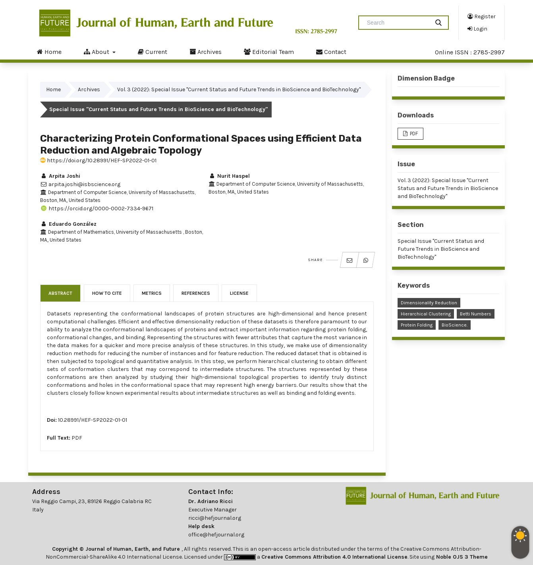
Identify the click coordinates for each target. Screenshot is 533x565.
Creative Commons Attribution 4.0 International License (334, 556)
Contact (331, 51)
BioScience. (454, 325)
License (239, 293)
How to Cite (107, 293)
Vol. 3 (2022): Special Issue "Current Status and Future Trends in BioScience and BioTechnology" (239, 89)
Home (49, 51)
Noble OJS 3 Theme (461, 556)
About (97, 51)
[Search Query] (397, 22)
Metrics (152, 293)
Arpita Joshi (60, 176)
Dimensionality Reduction (429, 303)
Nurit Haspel (229, 176)
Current (152, 51)
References (196, 293)
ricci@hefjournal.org (214, 518)
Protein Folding (417, 325)
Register (481, 16)
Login (477, 29)
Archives (205, 51)
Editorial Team (269, 51)
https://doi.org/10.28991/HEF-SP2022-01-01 (98, 160)
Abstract (60, 293)
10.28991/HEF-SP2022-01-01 (92, 420)
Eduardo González (68, 224)
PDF (76, 437)
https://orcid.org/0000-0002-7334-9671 (96, 208)
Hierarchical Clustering (426, 314)
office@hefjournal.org (216, 534)
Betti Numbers (475, 314)
